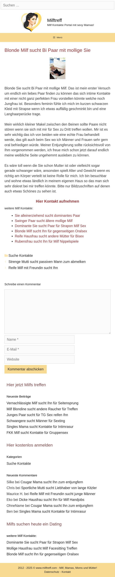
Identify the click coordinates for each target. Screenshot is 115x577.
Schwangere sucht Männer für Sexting (36, 421)
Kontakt (66, 571)
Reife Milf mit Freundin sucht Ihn (33, 268)
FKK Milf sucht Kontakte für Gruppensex (37, 433)
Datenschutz (51, 571)
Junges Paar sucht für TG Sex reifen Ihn (37, 415)
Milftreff (54, 20)
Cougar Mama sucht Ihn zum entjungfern (52, 482)
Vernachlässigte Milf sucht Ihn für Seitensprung (42, 403)
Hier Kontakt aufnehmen (57, 201)
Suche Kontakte (21, 256)
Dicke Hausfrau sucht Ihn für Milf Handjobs (51, 500)
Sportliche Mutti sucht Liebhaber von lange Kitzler (59, 488)
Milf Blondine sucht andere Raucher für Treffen (42, 409)
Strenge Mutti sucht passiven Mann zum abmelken (47, 262)
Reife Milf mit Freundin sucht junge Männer (62, 494)
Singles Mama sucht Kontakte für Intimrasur (40, 427)
